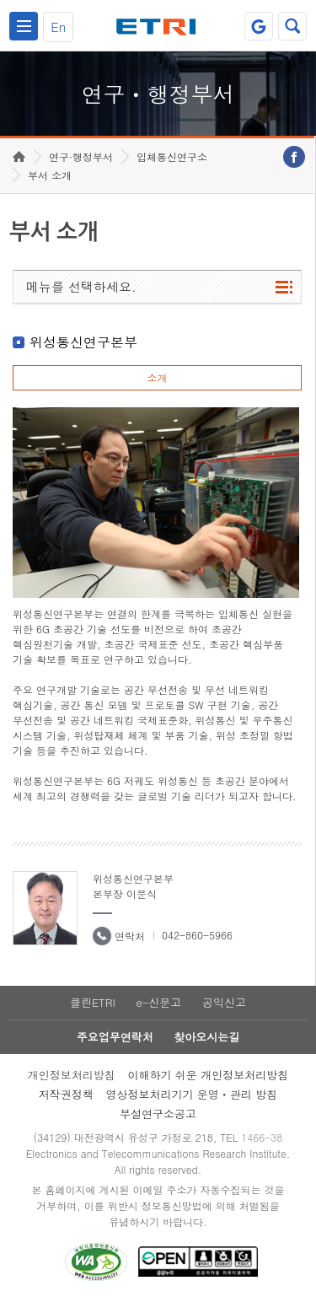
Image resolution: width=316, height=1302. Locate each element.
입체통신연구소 (172, 156)
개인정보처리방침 (71, 1075)
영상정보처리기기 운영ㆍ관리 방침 (192, 1094)
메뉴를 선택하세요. (81, 286)
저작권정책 (66, 1094)
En (58, 26)
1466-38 (261, 1137)
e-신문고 (158, 1002)
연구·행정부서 (81, 156)
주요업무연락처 (115, 1037)
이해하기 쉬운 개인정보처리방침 (208, 1075)
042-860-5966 (197, 935)
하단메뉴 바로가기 (0, 0)
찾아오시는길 (206, 1037)
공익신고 (224, 1002)
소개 (157, 377)
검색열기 (292, 26)
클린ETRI (92, 1002)
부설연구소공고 (158, 1114)
